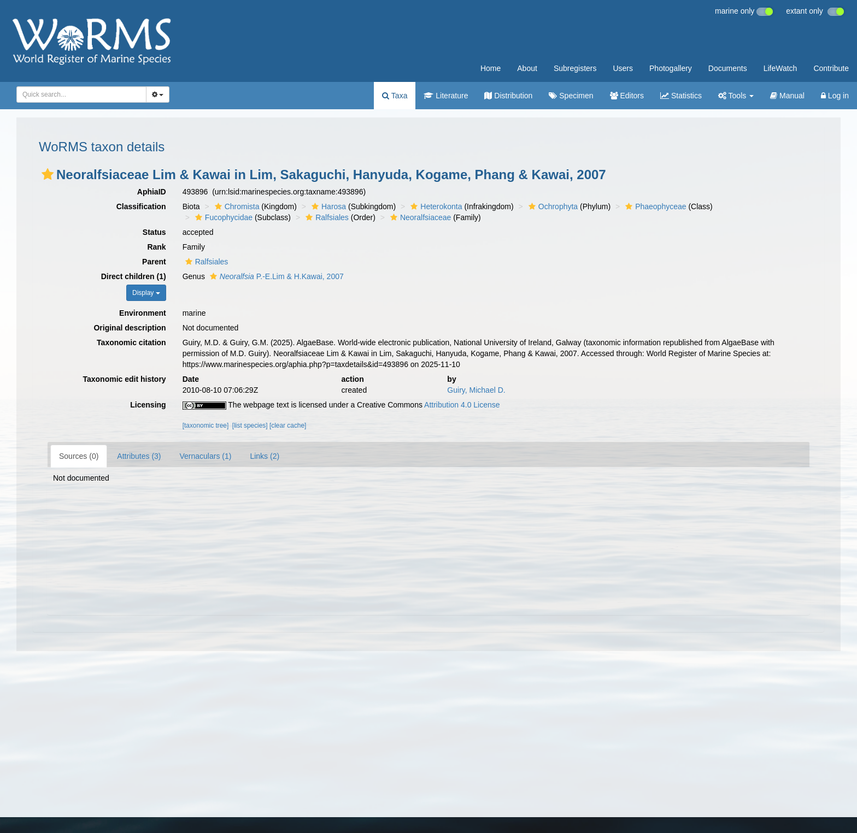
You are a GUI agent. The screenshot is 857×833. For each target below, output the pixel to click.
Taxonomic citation (131, 342)
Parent (154, 261)
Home (490, 68)
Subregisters (575, 68)
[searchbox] (78, 94)
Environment (142, 313)
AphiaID (151, 191)
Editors (627, 95)
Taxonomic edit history (124, 379)
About (527, 68)
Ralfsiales (326, 217)
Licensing (148, 404)
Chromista (236, 206)
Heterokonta (435, 206)
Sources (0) (78, 456)
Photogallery (670, 68)
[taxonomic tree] (206, 425)
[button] (47, 174)
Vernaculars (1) (206, 456)
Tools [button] (736, 95)
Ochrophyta (552, 206)
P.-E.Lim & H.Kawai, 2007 (275, 276)
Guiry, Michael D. (476, 390)
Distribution (508, 95)
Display (146, 293)
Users (623, 68)
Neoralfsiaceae (419, 217)
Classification (141, 206)
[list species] (250, 425)
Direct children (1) (133, 276)
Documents (727, 68)
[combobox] (81, 94)
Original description (129, 327)
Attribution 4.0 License (462, 404)
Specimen (571, 95)
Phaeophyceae (654, 206)
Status (154, 232)
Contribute (831, 68)
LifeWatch (780, 68)
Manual (787, 95)
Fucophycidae (222, 217)
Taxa (394, 95)
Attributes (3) (139, 456)
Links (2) (264, 456)
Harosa (327, 206)
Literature (446, 95)
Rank (156, 247)
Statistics (681, 95)
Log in (835, 95)
